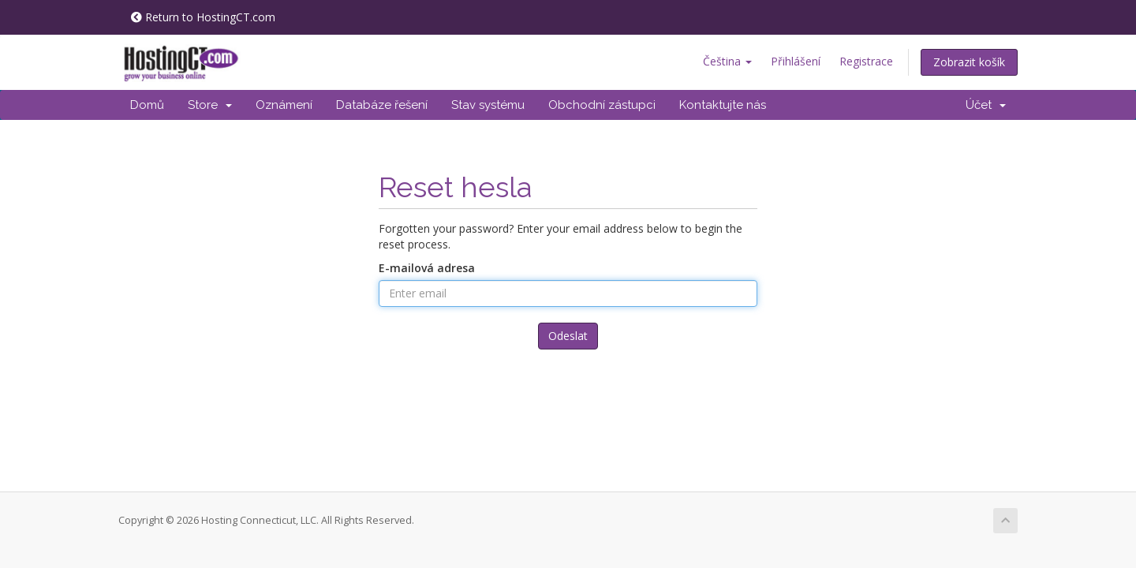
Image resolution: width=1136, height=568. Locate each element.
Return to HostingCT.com (203, 16)
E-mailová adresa (427, 267)
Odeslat (568, 335)
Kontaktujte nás (722, 105)
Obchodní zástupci (602, 105)
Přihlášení (795, 61)
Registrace (866, 61)
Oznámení (284, 105)
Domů (147, 105)
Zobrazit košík (969, 61)
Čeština (727, 61)
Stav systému (488, 105)
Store (210, 105)
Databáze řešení (382, 105)
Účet (986, 105)
